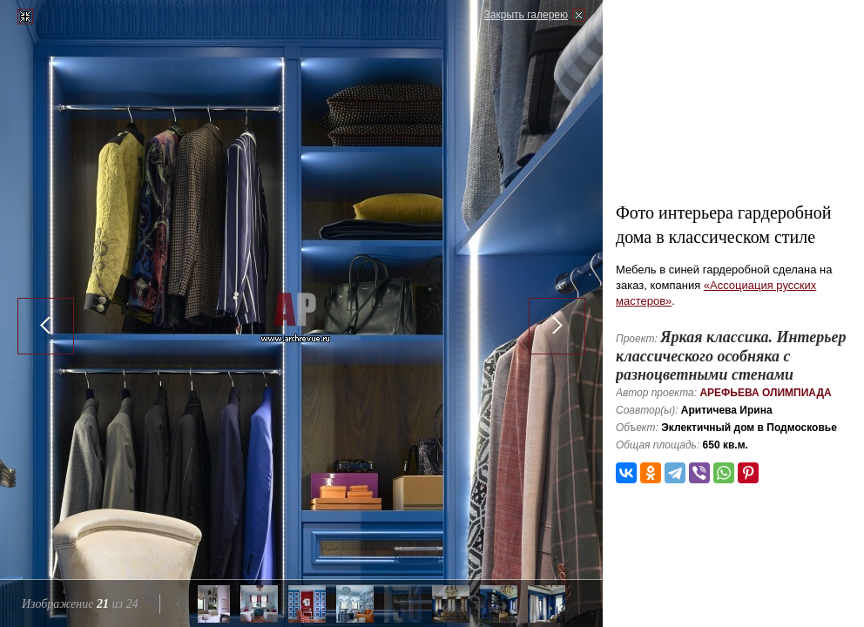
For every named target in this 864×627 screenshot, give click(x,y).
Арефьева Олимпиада (765, 393)
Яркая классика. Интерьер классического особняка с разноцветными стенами (731, 355)
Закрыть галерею (526, 15)
